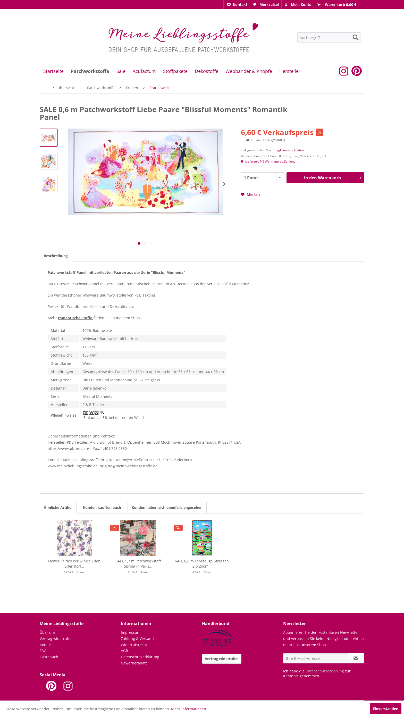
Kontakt (46, 644)
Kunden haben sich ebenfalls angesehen (167, 507)
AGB (124, 650)
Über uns (48, 632)
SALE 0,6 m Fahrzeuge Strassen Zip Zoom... (202, 564)
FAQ (43, 650)
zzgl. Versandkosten (289, 150)
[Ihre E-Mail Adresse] (315, 658)
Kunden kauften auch (102, 507)
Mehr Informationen (188, 708)
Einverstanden (385, 708)
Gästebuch (49, 656)
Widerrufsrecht (134, 644)
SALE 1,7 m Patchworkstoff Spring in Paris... (138, 564)
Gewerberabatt (134, 663)
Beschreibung (56, 255)
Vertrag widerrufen (56, 638)
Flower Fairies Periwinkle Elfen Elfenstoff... (74, 564)
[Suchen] (355, 37)
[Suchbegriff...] (329, 37)
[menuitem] (236, 4)
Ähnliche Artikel (58, 507)
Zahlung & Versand (137, 638)
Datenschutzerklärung (140, 656)
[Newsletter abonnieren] (356, 658)
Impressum (130, 632)
